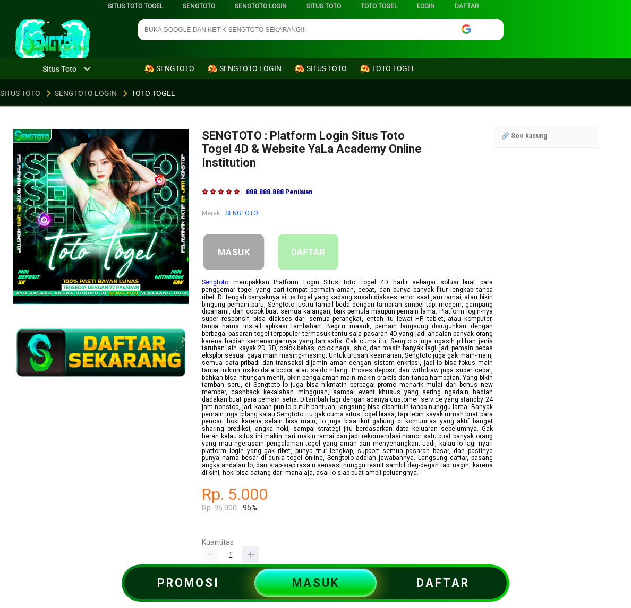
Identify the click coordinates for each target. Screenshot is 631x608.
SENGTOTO (199, 6)
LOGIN (426, 6)
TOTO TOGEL (379, 6)
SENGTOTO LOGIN (261, 6)
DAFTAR (467, 6)
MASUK (234, 252)
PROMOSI (188, 582)
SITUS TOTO (323, 6)
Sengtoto (215, 282)
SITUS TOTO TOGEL (135, 6)
